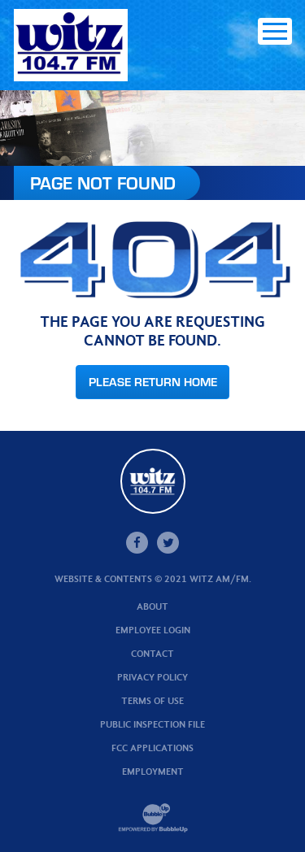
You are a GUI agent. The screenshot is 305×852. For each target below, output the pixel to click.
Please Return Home (153, 381)
